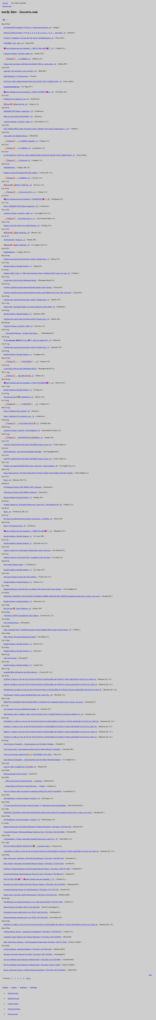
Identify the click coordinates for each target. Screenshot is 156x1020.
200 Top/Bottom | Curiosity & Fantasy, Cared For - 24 (22, 798)
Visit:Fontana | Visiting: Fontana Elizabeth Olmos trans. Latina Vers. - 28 (28, 695)
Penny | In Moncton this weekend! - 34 (17, 411)
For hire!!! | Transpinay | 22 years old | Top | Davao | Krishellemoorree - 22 (29, 38)
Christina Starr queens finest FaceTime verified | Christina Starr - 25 (26, 259)
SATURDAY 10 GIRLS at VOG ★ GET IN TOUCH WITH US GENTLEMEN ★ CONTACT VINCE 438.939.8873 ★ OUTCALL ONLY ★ (51, 851)
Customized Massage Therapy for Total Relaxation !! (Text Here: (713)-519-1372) (31, 889)
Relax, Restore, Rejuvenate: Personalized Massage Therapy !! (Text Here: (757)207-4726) (34, 863)
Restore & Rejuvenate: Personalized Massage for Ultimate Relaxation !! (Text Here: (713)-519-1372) (38, 827)
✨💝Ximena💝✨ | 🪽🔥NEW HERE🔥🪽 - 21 (21, 361)
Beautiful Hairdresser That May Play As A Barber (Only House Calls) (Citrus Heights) (33, 589)
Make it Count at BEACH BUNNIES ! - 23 (18, 116)
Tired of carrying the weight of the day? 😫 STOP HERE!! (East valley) (28, 754)
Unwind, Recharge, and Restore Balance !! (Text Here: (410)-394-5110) (28, 949)
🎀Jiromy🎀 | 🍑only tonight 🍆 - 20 (16, 233)
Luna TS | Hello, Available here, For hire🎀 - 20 (20, 767)
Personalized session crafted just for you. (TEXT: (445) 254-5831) (26, 912)
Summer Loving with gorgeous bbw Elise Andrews (21, 173)
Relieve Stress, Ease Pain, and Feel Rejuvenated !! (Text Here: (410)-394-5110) (30, 895)
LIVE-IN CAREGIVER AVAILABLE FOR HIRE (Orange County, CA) (28, 445)
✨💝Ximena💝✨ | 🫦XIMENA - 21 (17, 178)
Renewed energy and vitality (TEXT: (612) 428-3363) (22, 907)
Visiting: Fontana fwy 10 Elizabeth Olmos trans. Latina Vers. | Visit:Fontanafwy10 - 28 (33, 504)
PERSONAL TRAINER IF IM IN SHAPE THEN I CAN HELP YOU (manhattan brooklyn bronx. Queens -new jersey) (44, 702)
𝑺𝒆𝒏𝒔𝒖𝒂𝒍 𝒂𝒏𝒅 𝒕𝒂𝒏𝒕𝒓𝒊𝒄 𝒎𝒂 (12, 87)
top (4, 19)
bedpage (5, 987)
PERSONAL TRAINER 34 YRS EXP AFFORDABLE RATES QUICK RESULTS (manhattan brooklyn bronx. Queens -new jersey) (48, 812)
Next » (28, 978)
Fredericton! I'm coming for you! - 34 (16, 99)
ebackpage (33, 987)
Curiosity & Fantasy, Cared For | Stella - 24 (18, 53)
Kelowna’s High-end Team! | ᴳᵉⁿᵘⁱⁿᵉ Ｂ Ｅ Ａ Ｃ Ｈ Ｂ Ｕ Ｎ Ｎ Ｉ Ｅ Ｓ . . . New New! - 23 (35, 33)
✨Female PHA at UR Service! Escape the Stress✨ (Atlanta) (24, 786)
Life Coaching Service (11, 623)
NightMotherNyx (10, 167)
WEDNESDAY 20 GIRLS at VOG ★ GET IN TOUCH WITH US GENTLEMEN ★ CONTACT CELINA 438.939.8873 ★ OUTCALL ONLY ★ (53, 690)
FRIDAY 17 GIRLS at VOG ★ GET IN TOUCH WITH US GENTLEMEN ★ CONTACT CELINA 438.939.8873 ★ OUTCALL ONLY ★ (50, 732)
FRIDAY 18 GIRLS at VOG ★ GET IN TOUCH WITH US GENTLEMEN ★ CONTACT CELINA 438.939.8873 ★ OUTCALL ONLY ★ (50, 684)
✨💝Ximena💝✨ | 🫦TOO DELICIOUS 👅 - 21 (21, 423)
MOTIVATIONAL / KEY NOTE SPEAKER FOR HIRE (23, 452)
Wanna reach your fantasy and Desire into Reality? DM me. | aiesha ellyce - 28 (30, 64)
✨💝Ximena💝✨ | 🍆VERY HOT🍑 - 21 (19, 376)
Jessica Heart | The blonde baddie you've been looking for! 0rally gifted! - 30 (29, 307)
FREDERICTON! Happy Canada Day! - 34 (18, 111)
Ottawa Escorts (13, 1014)
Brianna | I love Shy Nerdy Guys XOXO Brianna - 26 (21, 225)
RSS (150, 975)
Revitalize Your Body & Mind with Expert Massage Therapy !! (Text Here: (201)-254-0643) (35, 884)
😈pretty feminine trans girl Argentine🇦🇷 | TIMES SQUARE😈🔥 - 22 (28, 531)
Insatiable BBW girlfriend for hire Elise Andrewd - (21, 672)
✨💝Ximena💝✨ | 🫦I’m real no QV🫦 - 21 (20, 192)
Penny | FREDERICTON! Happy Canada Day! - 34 (21, 206)
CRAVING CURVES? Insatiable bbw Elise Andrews (21, 615)
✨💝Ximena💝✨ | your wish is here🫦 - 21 (19, 218)
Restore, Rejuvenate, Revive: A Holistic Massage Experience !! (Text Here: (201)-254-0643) (35, 970)
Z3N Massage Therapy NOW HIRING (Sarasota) (20, 492)
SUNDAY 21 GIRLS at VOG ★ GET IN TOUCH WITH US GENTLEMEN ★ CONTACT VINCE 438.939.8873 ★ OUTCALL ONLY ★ (50, 737)
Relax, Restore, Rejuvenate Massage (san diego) (20, 637)
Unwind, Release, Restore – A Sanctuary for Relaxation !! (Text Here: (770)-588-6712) (33, 932)
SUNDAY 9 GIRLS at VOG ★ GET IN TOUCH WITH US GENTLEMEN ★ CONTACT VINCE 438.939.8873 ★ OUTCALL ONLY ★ (50, 679)
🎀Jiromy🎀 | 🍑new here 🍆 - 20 (15, 104)
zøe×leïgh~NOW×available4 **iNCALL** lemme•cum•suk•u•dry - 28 (27, 27)
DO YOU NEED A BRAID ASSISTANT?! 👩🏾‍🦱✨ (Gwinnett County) (27, 846)
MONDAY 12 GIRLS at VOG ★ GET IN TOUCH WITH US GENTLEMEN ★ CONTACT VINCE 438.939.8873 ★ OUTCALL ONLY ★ (51, 924)
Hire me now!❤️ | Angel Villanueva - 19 (17, 608)
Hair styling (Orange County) (14, 564)
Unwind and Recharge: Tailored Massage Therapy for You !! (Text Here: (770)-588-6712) (34, 874)
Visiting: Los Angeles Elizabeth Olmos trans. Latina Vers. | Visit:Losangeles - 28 (30, 466)
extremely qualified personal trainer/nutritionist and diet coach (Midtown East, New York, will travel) (38, 292)
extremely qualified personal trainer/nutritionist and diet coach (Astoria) (28, 287)
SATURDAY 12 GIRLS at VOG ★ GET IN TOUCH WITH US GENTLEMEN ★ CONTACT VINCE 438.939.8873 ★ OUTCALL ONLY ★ (51, 721)
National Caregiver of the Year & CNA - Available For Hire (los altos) (27, 557)
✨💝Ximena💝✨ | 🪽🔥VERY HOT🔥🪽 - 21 (21, 404)
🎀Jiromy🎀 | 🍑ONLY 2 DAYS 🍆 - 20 (18, 185)
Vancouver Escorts (14, 1009)
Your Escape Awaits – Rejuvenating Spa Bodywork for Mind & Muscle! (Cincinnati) (32, 749)
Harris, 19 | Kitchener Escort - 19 (15, 526)
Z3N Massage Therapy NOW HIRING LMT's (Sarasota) (23, 487)
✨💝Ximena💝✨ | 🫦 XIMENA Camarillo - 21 (21, 141)
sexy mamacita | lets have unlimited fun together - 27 (21, 709)
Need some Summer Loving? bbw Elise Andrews (20, 577)
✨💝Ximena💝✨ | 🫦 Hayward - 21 (17, 160)
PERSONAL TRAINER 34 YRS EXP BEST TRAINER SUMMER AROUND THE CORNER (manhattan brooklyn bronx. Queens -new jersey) (52, 596)
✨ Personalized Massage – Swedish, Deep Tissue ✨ (22, 333)
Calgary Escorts (13, 1004)
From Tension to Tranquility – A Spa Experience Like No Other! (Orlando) (29, 744)
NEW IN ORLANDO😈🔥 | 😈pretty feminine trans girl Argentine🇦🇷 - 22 (29, 879)
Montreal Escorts (13, 998)
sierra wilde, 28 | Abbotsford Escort (16, 136)
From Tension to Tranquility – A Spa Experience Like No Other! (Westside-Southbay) (32, 760)
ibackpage (23, 987)
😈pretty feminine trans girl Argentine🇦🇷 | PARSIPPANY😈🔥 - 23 (27, 199)
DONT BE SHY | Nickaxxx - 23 (14, 240)
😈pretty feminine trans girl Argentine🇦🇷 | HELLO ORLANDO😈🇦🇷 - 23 (29, 48)
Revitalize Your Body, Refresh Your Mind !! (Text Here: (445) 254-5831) (28, 954)
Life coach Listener (10, 658)
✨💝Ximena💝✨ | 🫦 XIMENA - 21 (17, 59)
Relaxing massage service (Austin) (15, 774)
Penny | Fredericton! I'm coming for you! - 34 (19, 416)
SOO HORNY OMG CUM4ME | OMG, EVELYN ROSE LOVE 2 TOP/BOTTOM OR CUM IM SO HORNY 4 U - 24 (43, 714)
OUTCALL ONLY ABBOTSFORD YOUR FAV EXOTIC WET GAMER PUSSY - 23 (32, 81)
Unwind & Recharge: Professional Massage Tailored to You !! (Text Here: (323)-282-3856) (34, 832)
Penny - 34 (7, 480)
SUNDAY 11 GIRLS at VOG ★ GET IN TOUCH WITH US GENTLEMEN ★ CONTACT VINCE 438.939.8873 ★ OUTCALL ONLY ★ (50, 726)
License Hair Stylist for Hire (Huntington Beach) (20, 280)
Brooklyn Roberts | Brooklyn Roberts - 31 (18, 266)
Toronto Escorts (13, 993)
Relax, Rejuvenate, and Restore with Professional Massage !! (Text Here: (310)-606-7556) (34, 858)
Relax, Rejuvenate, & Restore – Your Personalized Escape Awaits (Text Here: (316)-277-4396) (35, 942)
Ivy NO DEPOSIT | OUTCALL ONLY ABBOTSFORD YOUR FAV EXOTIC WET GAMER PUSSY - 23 (39, 155)
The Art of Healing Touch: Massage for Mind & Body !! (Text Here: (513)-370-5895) (32, 959)
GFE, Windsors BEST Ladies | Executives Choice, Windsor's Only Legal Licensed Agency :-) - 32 (36, 129)
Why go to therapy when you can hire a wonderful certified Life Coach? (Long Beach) (33, 791)
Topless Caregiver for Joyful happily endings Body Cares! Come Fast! (27, 550)
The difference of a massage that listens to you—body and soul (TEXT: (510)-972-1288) (33, 902)
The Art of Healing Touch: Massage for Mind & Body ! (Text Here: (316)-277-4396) (32, 965)
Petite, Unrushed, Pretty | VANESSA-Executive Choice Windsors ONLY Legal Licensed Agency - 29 (37, 630)
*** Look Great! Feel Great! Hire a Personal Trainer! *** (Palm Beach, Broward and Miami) (35, 805)
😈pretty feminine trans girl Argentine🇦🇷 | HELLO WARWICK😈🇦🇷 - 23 (29, 92)
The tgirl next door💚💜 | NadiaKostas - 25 (18, 397)
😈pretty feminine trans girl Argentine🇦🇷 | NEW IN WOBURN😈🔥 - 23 (28, 383)
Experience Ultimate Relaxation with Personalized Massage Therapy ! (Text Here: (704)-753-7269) (37, 869)
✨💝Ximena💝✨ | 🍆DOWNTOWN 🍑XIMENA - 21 (23, 437)
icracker (14, 987)
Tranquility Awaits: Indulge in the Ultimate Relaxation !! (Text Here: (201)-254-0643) (32, 937)
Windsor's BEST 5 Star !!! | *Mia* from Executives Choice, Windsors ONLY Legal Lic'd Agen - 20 (37, 273)
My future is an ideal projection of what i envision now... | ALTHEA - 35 (28, 519)
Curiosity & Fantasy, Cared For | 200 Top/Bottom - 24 (22, 430)
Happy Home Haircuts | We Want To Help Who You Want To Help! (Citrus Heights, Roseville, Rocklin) (38, 473)
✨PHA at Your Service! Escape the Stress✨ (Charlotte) (23, 781)
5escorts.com (7, 6)
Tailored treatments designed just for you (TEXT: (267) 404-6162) (26, 917)
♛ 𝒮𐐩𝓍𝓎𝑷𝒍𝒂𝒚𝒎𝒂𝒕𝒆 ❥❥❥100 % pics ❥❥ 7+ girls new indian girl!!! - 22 (27, 340)
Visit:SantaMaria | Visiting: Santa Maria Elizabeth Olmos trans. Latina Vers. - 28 (30, 839)
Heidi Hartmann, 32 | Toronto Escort (16, 76)
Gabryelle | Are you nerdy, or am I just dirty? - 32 (20, 71)
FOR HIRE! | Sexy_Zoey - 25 (14, 43)
